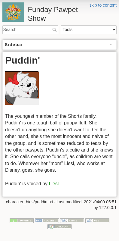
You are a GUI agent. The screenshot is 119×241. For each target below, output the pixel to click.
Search (55, 29)
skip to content (103, 5)
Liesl (54, 183)
